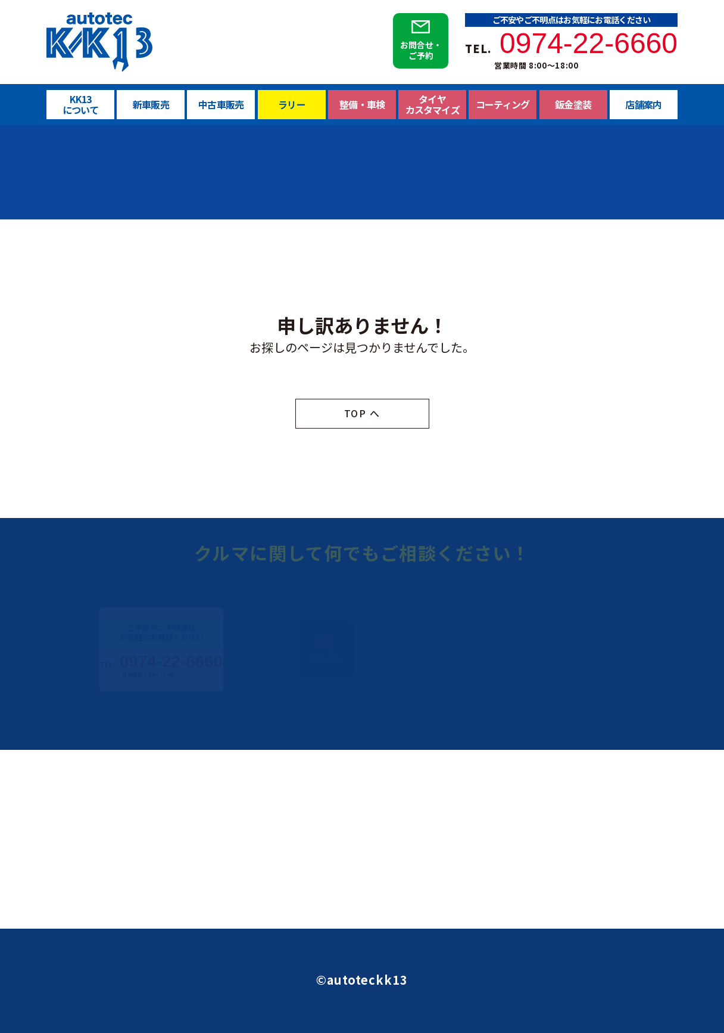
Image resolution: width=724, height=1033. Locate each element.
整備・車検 (362, 111)
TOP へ (362, 414)
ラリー (292, 107)
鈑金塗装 (573, 104)
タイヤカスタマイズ (432, 107)
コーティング (502, 105)
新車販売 (151, 104)
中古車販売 (221, 105)
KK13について (80, 104)
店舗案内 (644, 104)
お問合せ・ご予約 (420, 50)
